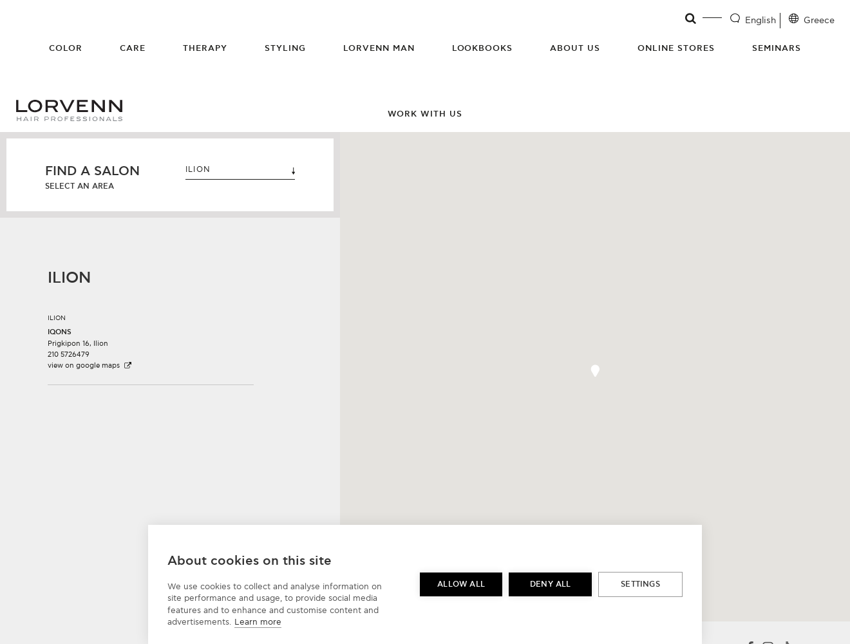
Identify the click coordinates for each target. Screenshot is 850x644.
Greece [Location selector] (819, 20)
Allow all (461, 584)
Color (65, 48)
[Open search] (691, 19)
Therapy (205, 48)
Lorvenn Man (379, 48)
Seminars (776, 48)
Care (133, 48)
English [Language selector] (760, 20)
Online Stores (676, 48)
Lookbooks (482, 48)
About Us (575, 48)
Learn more (257, 622)
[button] (151, 337)
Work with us (425, 114)
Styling (285, 48)
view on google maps (90, 365)
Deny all (550, 584)
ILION (240, 170)
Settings (640, 584)
